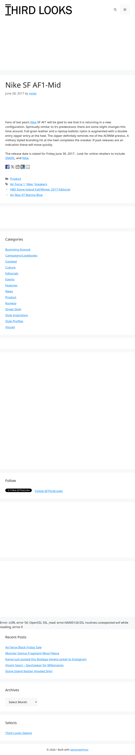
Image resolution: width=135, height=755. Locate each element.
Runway (10, 303)
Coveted (11, 261)
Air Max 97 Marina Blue (26, 195)
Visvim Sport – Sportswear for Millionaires (34, 665)
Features (11, 285)
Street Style (13, 309)
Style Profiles (14, 321)
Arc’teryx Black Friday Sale (23, 647)
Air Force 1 (17, 184)
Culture (10, 267)
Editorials (11, 273)
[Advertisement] (67, 45)
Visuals (10, 327)
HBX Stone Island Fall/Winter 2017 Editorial (40, 189)
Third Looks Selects (18, 733)
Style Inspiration (16, 315)
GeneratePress (79, 749)
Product (15, 179)
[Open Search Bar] (115, 9)
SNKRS (10, 158)
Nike (33, 122)
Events (9, 279)
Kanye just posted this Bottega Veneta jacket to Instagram (45, 659)
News (9, 291)
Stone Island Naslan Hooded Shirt (28, 671)
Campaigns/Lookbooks (21, 255)
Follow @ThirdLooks (49, 491)
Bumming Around (17, 249)
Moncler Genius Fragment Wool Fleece (32, 653)
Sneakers (40, 184)
